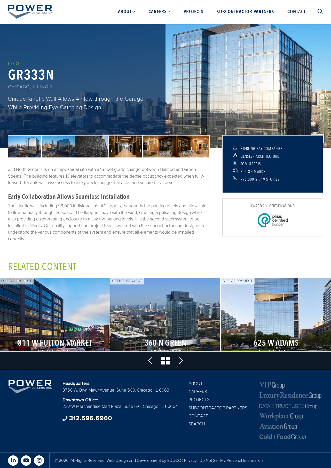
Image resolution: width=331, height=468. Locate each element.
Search (196, 424)
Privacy (190, 460)
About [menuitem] (125, 11)
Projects (199, 399)
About (195, 383)
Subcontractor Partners (217, 408)
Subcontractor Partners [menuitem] (245, 11)
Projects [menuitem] (194, 11)
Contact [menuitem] (296, 11)
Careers (197, 391)
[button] (25, 146)
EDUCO (174, 460)
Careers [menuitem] (157, 11)
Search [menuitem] (318, 11)
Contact (198, 416)
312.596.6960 (87, 418)
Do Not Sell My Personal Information (231, 460)
